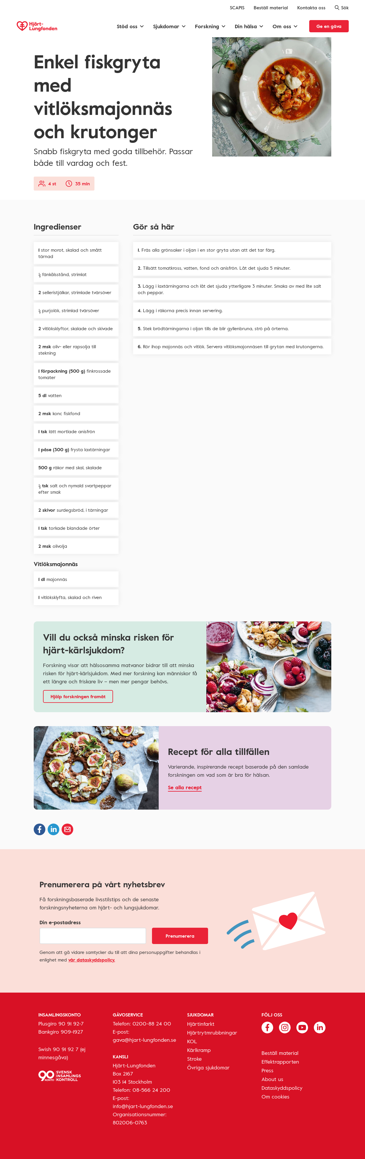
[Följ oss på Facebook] (267, 1026)
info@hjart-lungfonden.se (143, 1106)
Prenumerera (180, 935)
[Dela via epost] (67, 829)
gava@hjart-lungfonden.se (144, 1040)
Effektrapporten (280, 1061)
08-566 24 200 (151, 1090)
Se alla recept (185, 787)
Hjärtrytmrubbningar (212, 1032)
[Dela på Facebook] (39, 829)
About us (272, 1079)
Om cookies (275, 1096)
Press (267, 1070)
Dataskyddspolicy (282, 1088)
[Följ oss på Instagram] (285, 1026)
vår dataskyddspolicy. (91, 959)
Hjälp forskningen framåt (78, 696)
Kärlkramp (199, 1050)
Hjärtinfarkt (200, 1024)
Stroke (194, 1058)
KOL (192, 1041)
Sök (342, 7)
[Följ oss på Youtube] (302, 1026)
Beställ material (271, 7)
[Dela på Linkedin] (53, 829)
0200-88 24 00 (152, 1023)
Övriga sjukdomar (208, 1067)
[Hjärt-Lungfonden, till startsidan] (37, 26)
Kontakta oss (311, 7)
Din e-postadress (60, 922)
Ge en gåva (328, 26)
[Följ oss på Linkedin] (319, 1026)
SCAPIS (237, 7)
